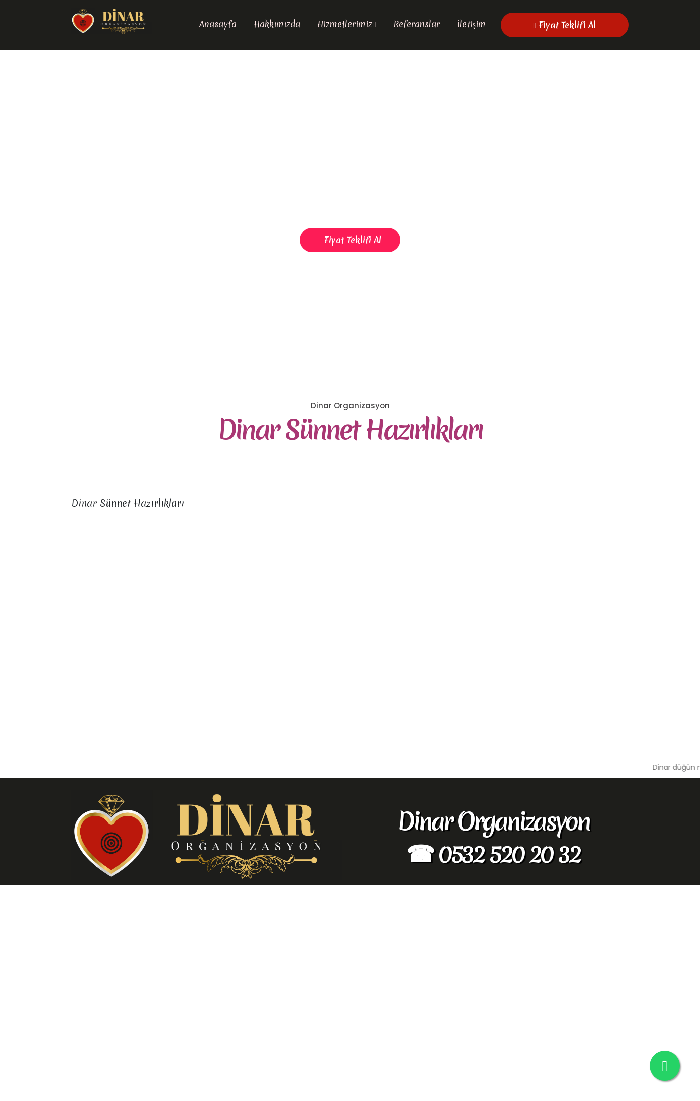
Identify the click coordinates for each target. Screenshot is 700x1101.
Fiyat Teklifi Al (565, 25)
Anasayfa (218, 24)
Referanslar (416, 24)
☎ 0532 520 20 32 (493, 1069)
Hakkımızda (277, 24)
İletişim (471, 24)
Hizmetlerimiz (344, 24)
